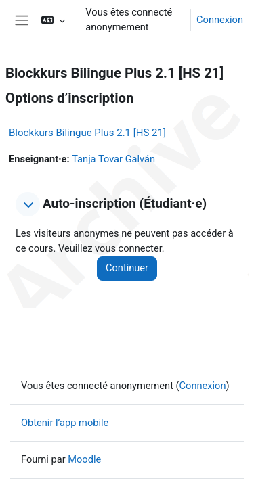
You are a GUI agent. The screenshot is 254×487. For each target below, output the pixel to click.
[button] (53, 20)
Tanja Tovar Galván (113, 159)
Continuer (127, 268)
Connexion (219, 20)
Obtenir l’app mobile (64, 423)
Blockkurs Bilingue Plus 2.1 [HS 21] (87, 132)
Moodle (84, 459)
